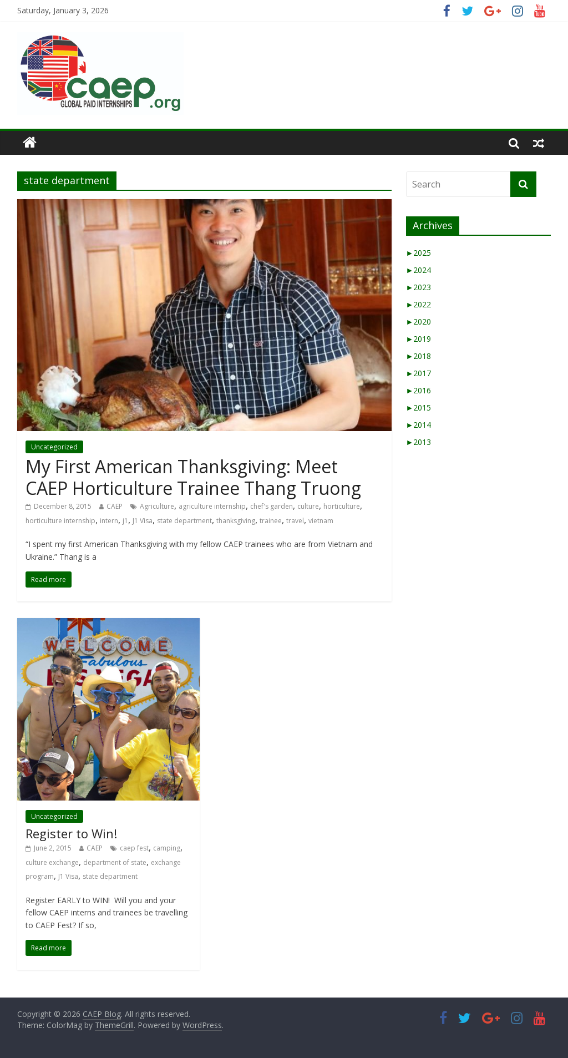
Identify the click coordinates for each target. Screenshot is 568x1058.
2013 (419, 442)
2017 (419, 373)
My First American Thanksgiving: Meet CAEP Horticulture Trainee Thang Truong (193, 476)
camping (166, 848)
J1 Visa (143, 520)
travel (295, 520)
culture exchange (52, 862)
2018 (419, 356)
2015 (419, 407)
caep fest (134, 848)
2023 (419, 287)
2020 (419, 321)
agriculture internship (212, 506)
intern (109, 520)
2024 (419, 270)
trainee (271, 520)
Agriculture (157, 506)
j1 (125, 520)
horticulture (341, 506)
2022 (419, 304)
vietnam (320, 520)
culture (308, 506)
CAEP (114, 506)
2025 (419, 252)
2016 (419, 390)
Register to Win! (71, 833)
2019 (419, 338)
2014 (419, 424)
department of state (114, 862)
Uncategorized (54, 447)
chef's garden (271, 506)
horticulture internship (60, 520)
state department (184, 520)
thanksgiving (235, 520)
